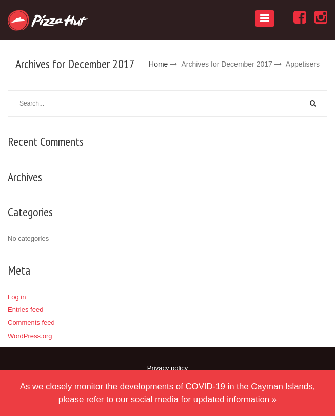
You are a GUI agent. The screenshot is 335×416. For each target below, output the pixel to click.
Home (158, 64)
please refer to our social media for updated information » (167, 399)
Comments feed (31, 322)
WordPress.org (30, 336)
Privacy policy (167, 368)
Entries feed (25, 310)
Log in (17, 297)
